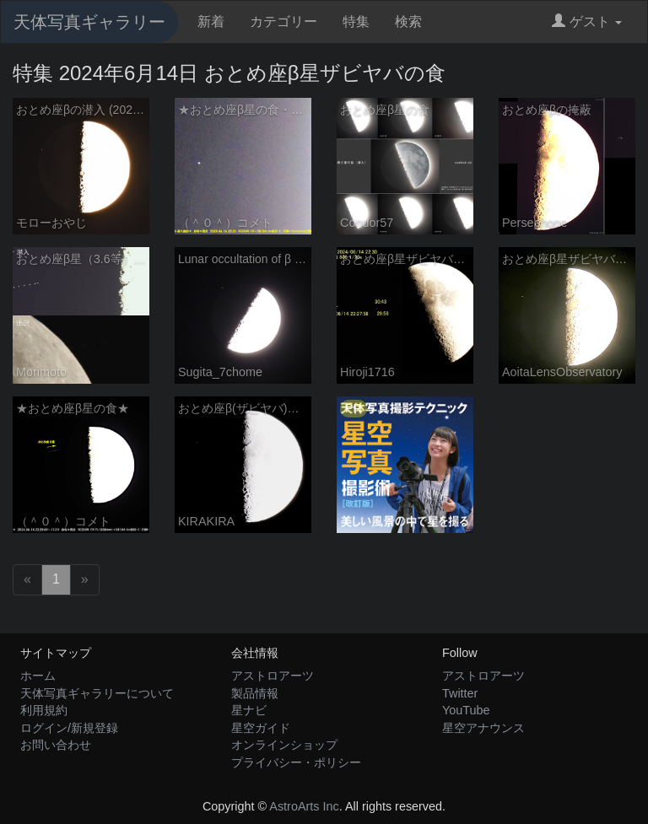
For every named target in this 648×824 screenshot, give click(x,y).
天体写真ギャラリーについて (97, 693)
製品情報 (254, 693)
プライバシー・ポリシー (296, 762)
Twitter (460, 693)
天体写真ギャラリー (89, 22)
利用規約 (44, 710)
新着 (210, 21)
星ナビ (249, 710)
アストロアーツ (272, 675)
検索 (408, 21)
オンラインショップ (284, 744)
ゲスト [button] (587, 21)
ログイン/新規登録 (69, 728)
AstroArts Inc (303, 806)
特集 (356, 21)
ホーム (38, 675)
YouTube (466, 710)
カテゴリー (283, 21)
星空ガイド (260, 728)
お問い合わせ (55, 744)
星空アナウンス (483, 728)
